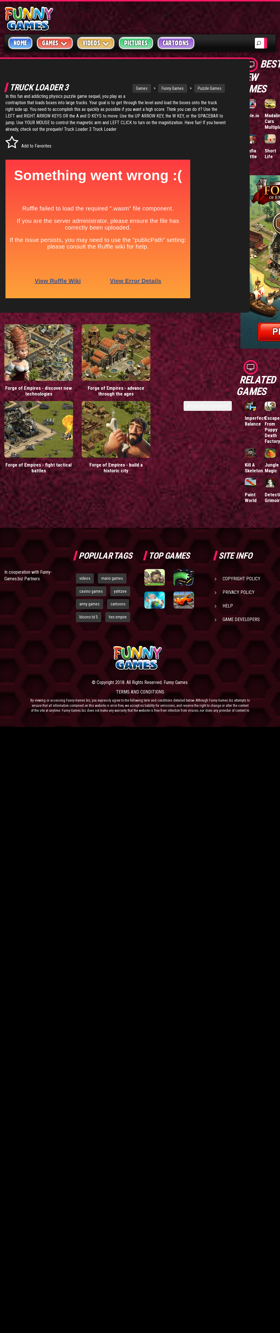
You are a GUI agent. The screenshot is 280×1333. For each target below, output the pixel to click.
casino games (91, 591)
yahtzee (120, 591)
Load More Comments (207, 402)
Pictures (136, 43)
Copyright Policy (241, 578)
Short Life (270, 153)
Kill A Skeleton (254, 467)
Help (228, 606)
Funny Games (155, 88)
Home (20, 43)
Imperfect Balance (255, 421)
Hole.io (252, 115)
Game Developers (241, 619)
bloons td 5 (88, 617)
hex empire (118, 617)
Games (124, 88)
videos (84, 578)
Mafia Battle (251, 153)
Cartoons (176, 43)
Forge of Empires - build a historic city (87, 448)
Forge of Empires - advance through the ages (87, 384)
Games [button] (55, 43)
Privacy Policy (239, 592)
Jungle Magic (272, 467)
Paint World (251, 497)
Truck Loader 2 (109, 136)
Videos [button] (96, 43)
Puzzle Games (192, 88)
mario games (112, 578)
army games (89, 604)
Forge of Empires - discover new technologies (29, 384)
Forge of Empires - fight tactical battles (29, 448)
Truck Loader (136, 136)
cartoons (118, 604)
